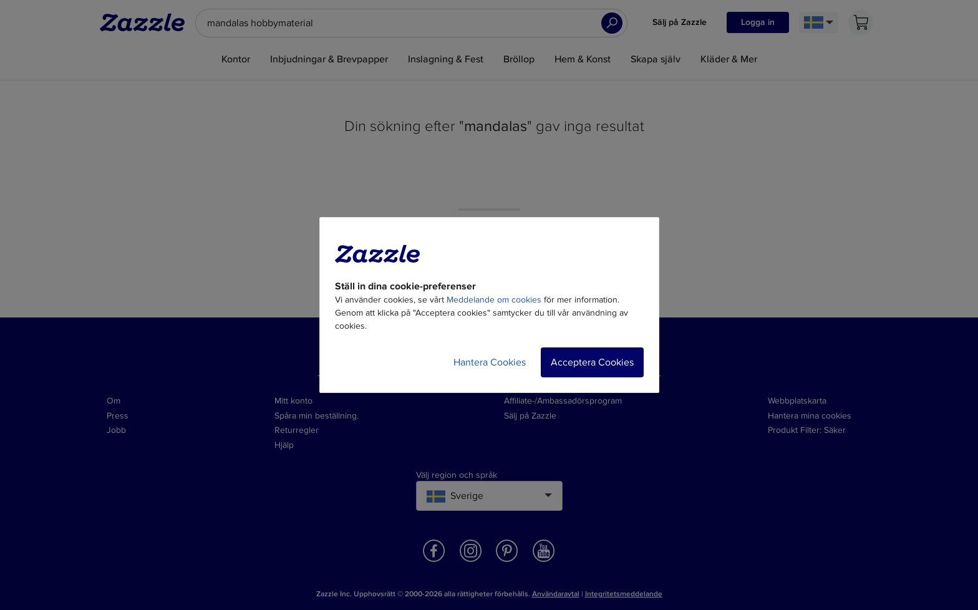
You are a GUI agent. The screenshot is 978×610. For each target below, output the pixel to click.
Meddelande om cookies (494, 299)
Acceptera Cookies (592, 362)
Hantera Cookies (489, 362)
